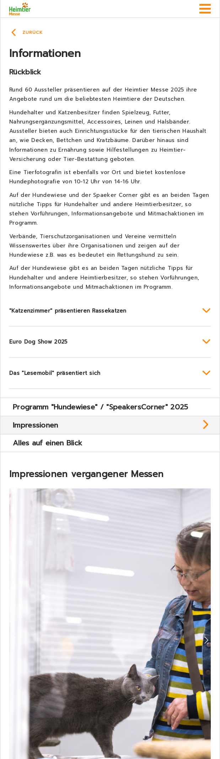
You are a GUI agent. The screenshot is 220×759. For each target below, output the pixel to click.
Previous (13, 640)
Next (206, 640)
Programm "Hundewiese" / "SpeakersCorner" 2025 (100, 407)
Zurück (32, 32)
